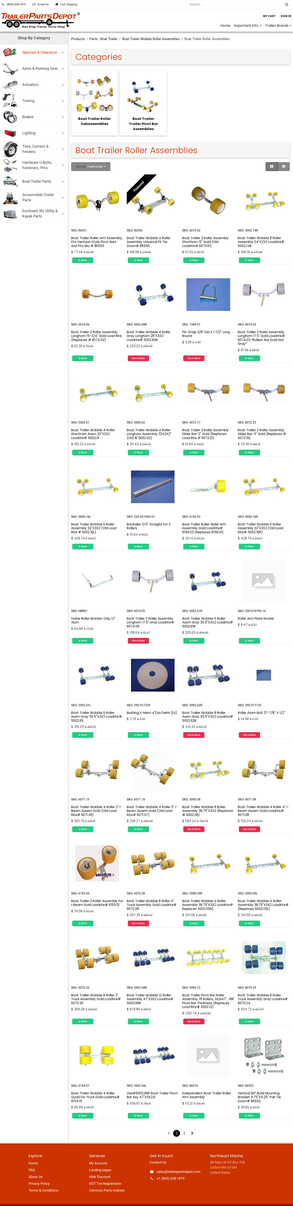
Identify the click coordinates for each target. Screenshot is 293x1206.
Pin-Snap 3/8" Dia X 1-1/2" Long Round (206, 324)
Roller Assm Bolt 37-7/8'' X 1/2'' (261, 702)
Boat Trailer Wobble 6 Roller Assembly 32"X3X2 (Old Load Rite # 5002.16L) (94, 518)
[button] (90, 156)
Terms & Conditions (43, 1180)
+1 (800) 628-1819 (171, 1168)
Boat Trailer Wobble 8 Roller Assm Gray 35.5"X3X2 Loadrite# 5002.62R (207, 706)
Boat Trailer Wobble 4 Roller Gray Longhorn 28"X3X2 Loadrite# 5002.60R (148, 326)
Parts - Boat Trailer (104, 39)
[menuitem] (225, 25)
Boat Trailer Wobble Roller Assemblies (151, 39)
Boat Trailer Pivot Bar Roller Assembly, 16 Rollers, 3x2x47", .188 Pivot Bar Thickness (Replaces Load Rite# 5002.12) (208, 991)
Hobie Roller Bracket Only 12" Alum (93, 610)
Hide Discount (99, 1167)
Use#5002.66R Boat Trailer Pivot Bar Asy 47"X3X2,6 (152, 1085)
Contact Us (158, 1152)
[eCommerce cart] (269, 16)
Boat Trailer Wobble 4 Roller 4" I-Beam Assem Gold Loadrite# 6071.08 (263, 800)
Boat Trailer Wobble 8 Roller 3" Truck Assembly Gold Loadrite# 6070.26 (96, 989)
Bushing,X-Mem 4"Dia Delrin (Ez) (152, 702)
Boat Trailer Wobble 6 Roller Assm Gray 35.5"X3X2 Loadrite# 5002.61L (96, 706)
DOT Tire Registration (105, 1173)
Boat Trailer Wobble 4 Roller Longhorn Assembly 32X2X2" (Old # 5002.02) (149, 424)
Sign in (286, 16)
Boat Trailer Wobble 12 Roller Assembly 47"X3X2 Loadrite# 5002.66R (150, 989)
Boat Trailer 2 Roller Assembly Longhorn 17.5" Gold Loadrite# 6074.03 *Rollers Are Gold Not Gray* (261, 328)
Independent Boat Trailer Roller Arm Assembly (206, 1085)
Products (78, 39)
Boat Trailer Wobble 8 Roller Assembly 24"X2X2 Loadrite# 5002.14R (261, 231)
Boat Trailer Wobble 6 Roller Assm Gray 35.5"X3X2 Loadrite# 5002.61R (207, 612)
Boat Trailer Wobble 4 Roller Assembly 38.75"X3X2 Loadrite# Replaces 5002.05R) (207, 895)
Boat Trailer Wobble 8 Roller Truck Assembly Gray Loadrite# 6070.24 (263, 989)
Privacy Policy (39, 1173)
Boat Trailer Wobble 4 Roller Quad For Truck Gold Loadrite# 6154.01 (95, 1087)
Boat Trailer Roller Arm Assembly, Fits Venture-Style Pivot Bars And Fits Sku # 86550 (97, 231)
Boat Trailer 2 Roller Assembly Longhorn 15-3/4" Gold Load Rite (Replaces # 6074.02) (96, 326)
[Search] (287, 4)
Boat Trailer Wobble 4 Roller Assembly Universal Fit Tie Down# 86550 (148, 231)
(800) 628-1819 (16, 4)
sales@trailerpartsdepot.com (178, 1162)
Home (33, 1153)
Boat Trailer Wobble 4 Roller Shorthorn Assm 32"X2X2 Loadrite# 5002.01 (93, 424)
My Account (98, 1153)
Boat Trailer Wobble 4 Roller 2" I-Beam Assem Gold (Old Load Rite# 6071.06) (96, 800)
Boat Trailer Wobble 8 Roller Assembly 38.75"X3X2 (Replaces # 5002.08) (207, 800)
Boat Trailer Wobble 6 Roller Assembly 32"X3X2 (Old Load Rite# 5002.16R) (260, 518)
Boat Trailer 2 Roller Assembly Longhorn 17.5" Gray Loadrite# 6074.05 (150, 612)
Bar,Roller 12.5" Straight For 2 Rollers (148, 516)
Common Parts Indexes (107, 1180)
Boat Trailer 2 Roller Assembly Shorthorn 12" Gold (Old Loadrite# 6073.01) (205, 231)
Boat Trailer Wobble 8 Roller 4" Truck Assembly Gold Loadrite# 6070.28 (151, 895)
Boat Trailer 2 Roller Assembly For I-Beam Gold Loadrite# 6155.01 (97, 893)
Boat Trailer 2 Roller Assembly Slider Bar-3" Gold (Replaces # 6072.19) (262, 424)
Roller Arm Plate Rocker (256, 608)
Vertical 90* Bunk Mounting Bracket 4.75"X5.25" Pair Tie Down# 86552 (259, 1087)
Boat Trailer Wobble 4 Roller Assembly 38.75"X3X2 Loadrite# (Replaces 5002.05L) (263, 895)
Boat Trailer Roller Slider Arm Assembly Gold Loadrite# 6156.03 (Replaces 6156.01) (204, 518)
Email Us (43, 4)
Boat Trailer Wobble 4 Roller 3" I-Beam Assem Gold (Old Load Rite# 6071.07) (152, 800)
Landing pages (100, 1160)
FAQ (32, 1160)
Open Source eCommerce (245, 1200)
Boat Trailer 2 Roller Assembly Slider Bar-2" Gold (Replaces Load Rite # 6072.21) (205, 424)
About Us (35, 1167)
